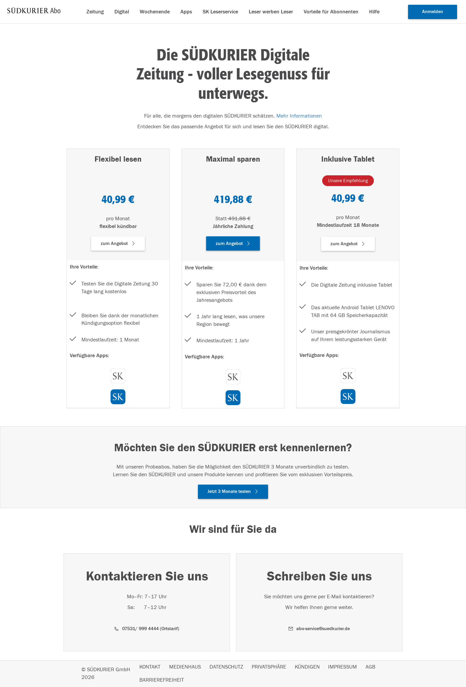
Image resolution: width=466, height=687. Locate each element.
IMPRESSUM (342, 667)
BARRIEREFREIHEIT (161, 680)
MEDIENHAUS (185, 667)
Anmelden (432, 11)
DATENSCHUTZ (226, 667)
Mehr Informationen (299, 116)
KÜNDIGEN (307, 667)
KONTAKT (149, 667)
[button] (118, 243)
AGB (370, 667)
